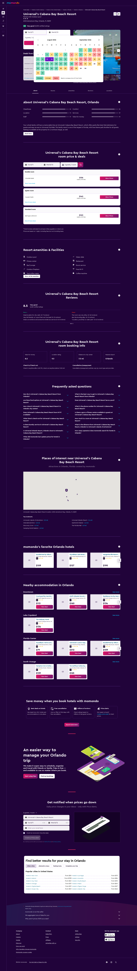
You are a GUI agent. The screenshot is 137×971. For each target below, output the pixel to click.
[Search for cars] (3, 17)
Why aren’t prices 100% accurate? (72, 919)
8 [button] (65, 54)
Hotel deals (26, 9)
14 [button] (61, 59)
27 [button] (56, 68)
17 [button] (42, 64)
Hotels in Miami (76, 883)
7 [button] (60, 54)
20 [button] (56, 64)
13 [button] (56, 59)
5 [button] (51, 54)
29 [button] (65, 68)
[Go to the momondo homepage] (13, 3)
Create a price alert (103, 714)
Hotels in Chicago (31, 883)
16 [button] (38, 64)
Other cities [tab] (31, 866)
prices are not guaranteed (64, 906)
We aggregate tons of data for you (72, 915)
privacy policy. (57, 841)
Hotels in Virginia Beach (33, 886)
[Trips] (3, 26)
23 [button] (38, 68)
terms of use (47, 841)
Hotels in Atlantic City (78, 889)
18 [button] (47, 64)
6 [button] (56, 54)
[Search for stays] (3, 13)
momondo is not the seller (72, 912)
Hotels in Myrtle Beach (79, 881)
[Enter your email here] (48, 828)
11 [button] (47, 59)
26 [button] (52, 68)
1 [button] (65, 50)
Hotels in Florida (67, 9)
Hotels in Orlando (78, 9)
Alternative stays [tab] (44, 866)
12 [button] (51, 59)
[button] (3, 3)
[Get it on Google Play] (110, 935)
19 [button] (51, 64)
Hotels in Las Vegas (78, 875)
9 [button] (85, 54)
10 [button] (42, 59)
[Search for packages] (3, 21)
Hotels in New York (32, 875)
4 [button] (47, 54)
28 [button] (61, 68)
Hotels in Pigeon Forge (79, 886)
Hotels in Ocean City (32, 889)
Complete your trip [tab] (72, 866)
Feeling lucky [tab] (57, 866)
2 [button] (85, 50)
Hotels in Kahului (31, 878)
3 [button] (42, 54)
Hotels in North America (38, 9)
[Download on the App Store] (110, 939)
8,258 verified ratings (42, 26)
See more (116, 592)
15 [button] (65, 59)
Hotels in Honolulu (77, 878)
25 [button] (47, 68)
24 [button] (42, 68)
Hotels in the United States (53, 9)
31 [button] (42, 73)
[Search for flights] (3, 9)
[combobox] (48, 817)
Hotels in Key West (31, 881)
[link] (44, 607)
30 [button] (38, 73)
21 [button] (61, 64)
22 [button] (65, 64)
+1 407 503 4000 (29, 23)
